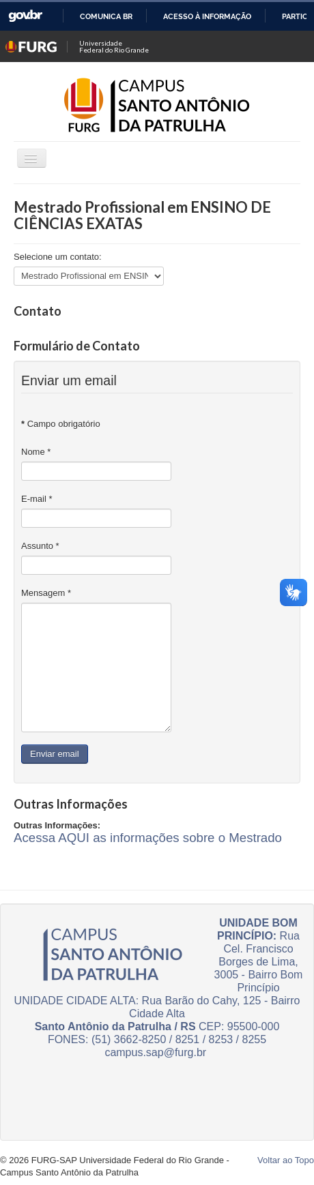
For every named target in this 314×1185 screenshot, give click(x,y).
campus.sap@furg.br (155, 1052)
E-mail (37, 499)
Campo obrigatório (60, 424)
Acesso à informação (207, 16)
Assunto (40, 546)
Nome (36, 452)
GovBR (25, 16)
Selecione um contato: (58, 257)
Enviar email (54, 754)
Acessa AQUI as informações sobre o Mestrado (148, 837)
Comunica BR (106, 16)
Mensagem (46, 593)
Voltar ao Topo (285, 1160)
